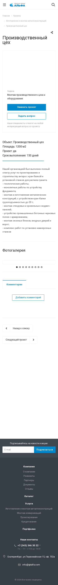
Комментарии (14, 350)
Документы (29, 484)
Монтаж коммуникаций (29, 513)
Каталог (29, 496)
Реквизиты (29, 476)
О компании (29, 471)
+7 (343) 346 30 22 (28, 545)
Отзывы (29, 489)
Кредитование (29, 521)
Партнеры (29, 480)
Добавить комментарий (28, 363)
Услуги (29, 503)
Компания (29, 466)
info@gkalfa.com (31, 564)
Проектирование (29, 517)
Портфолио (29, 529)
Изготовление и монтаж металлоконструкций (29, 508)
